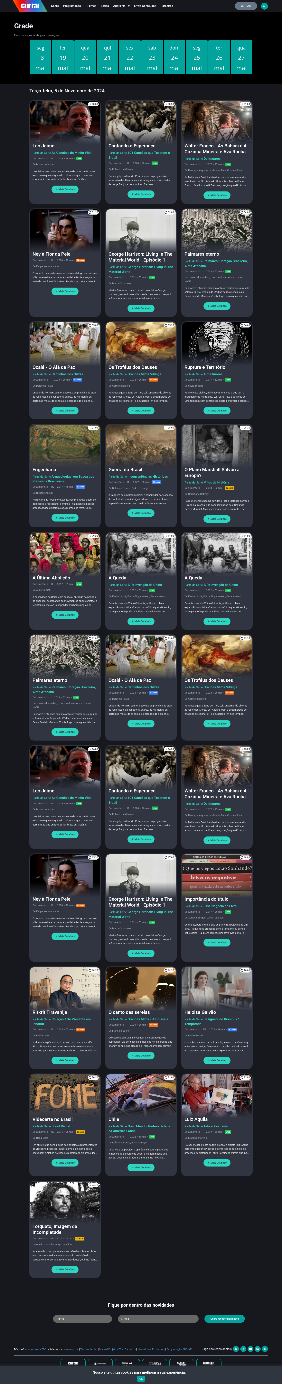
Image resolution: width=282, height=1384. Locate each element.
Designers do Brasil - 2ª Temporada (211, 1021)
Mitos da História (216, 482)
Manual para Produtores (151, 1349)
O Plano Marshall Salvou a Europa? (212, 472)
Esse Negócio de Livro (220, 906)
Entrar (246, 5)
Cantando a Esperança (131, 146)
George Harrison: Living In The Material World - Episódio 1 (140, 257)
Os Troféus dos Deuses (132, 367)
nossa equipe (70, 1349)
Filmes (92, 6)
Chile (113, 1119)
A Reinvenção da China (144, 585)
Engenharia (44, 469)
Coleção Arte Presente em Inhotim (62, 1021)
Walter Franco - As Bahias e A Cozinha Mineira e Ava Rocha (215, 148)
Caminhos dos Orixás (67, 374)
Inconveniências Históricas (147, 476)
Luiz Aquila (196, 1119)
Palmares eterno (201, 254)
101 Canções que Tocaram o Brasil (139, 155)
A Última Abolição (51, 578)
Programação (73, 6)
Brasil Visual (61, 1126)
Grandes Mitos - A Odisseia (147, 1019)
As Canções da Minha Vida (71, 153)
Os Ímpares (212, 159)
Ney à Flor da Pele (51, 254)
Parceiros (167, 6)
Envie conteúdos (145, 6)
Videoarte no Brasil (53, 1119)
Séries (105, 6)
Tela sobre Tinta (215, 1126)
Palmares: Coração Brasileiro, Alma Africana (216, 263)
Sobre (55, 6)
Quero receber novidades (224, 1318)
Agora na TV (121, 6)
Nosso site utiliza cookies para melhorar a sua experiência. (141, 1372)
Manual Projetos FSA (111, 1349)
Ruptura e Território (204, 367)
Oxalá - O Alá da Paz (54, 367)
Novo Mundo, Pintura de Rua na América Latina (139, 1128)
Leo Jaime (43, 146)
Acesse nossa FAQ (35, 1349)
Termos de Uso (88, 1349)
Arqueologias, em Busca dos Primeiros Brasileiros (63, 479)
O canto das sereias (129, 1012)
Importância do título (206, 899)
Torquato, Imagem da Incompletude (55, 1229)
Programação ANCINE (179, 1349)
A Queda (117, 578)
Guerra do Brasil (125, 469)
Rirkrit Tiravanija (50, 1012)
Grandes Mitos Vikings (144, 374)
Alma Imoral (212, 374)
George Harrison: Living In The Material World (140, 269)
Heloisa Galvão (200, 1012)
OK (141, 1378)
